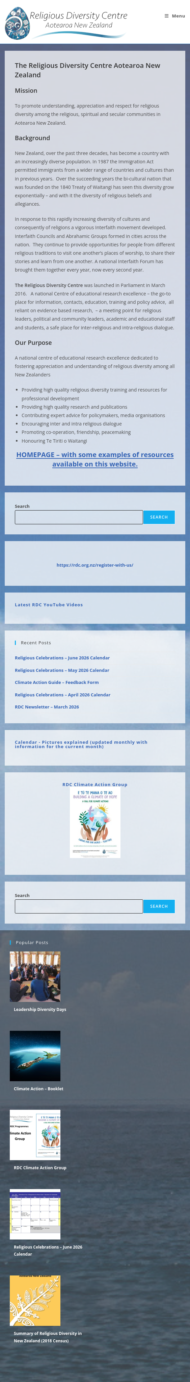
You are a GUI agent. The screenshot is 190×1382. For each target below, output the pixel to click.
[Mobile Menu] (175, 16)
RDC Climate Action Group (95, 784)
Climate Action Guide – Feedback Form (57, 682)
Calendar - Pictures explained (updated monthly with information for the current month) (81, 744)
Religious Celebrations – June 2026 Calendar (62, 658)
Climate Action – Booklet (38, 1089)
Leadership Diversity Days (40, 1009)
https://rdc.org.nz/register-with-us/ (95, 565)
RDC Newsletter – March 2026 (47, 707)
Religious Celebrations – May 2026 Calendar (62, 670)
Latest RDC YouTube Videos (49, 605)
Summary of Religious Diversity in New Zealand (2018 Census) (48, 1337)
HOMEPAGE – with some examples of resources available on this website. (95, 459)
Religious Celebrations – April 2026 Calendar (62, 695)
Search (22, 506)
